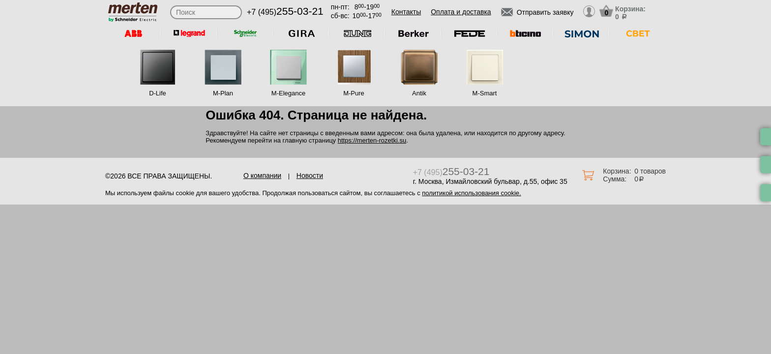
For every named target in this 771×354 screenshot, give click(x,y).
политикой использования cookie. (471, 193)
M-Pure (353, 93)
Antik (419, 93)
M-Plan (223, 93)
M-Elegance (288, 93)
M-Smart (485, 93)
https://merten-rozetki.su (372, 140)
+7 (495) (285, 12)
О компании (262, 175)
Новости (310, 175)
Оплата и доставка (461, 12)
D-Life (157, 93)
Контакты (406, 12)
